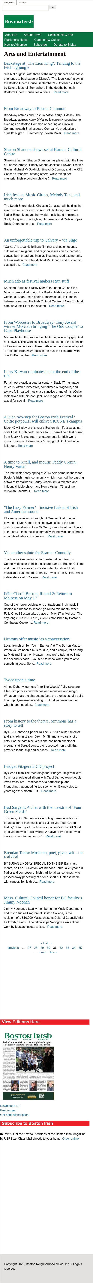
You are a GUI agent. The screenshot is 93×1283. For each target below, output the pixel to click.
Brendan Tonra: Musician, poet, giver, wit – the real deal (43, 854)
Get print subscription (14, 1114)
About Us (22, 3)
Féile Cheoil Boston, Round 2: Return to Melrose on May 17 (38, 595)
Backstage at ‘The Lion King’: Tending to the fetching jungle (42, 65)
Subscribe (40, 44)
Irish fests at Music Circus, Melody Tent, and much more (42, 196)
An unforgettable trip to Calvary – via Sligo (40, 240)
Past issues (8, 1110)
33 (67, 947)
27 (29, 947)
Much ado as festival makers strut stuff (36, 281)
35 (80, 947)
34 (74, 947)
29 (42, 947)
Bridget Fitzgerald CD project (29, 766)
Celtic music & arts (60, 34)
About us (11, 34)
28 (36, 947)
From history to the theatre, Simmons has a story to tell (40, 723)
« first (44, 943)
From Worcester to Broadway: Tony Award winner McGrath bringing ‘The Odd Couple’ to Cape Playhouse (43, 326)
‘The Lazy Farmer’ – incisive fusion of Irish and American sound (41, 509)
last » (53, 952)
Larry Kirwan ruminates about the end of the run (41, 373)
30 (48, 947)
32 (61, 947)
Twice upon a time (19, 680)
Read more (61, 92)
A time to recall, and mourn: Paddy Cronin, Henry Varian (40, 464)
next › (43, 952)
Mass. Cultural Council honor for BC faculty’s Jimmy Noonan (43, 900)
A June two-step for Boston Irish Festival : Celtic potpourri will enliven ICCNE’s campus (43, 419)
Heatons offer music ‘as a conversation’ (37, 639)
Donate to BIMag (65, 44)
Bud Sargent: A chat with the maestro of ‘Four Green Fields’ (43, 809)
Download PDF (10, 1105)
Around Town (32, 34)
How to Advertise (15, 44)
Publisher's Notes (16, 39)
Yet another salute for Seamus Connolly (37, 552)
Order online (70, 1138)
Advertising (9, 3)
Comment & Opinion (47, 39)
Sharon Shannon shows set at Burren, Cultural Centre (43, 151)
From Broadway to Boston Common (34, 108)
